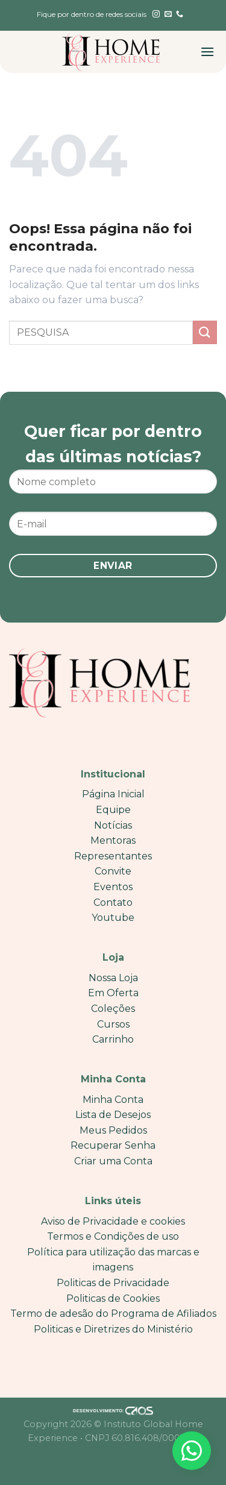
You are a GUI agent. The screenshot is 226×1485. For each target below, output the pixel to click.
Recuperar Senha (113, 1145)
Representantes (113, 856)
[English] (115, 21)
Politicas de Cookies (113, 1298)
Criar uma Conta (113, 1161)
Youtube (113, 917)
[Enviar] (205, 332)
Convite (113, 871)
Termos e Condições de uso (113, 1236)
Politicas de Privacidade (113, 1283)
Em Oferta (113, 993)
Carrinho (113, 1039)
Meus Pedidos (113, 1130)
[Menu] (207, 51)
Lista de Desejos (113, 1114)
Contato (113, 902)
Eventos (113, 887)
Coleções (113, 1008)
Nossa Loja (113, 978)
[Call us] (179, 14)
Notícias (113, 825)
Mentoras (113, 840)
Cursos (113, 1024)
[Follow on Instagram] (156, 14)
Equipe (113, 809)
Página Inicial (113, 794)
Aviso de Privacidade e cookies (113, 1221)
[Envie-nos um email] (168, 14)
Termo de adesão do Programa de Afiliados (113, 1313)
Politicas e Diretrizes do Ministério (113, 1329)
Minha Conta (113, 1099)
